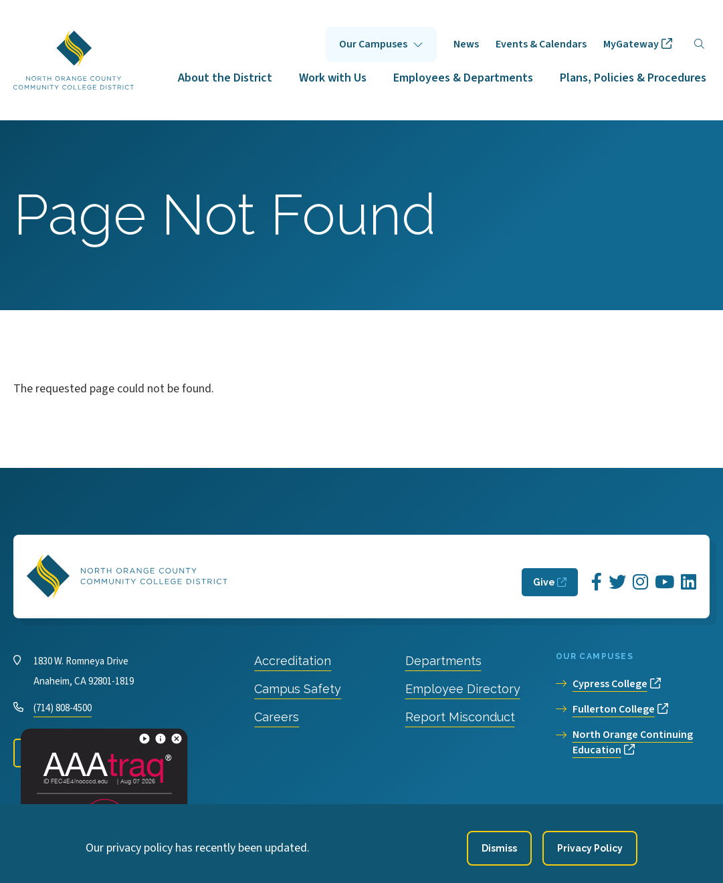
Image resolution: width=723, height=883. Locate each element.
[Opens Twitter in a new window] (617, 582)
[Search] (699, 44)
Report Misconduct (460, 717)
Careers (276, 717)
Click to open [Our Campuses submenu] (381, 44)
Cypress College (610, 683)
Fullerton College (614, 709)
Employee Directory (462, 689)
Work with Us (333, 78)
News (466, 44)
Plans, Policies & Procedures (633, 78)
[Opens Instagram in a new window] (640, 582)
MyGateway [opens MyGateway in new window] (631, 44)
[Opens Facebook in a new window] (596, 582)
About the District (225, 78)
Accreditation (292, 661)
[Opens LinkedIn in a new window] (688, 582)
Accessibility (336, 808)
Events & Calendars (541, 44)
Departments (443, 661)
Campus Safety (297, 689)
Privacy (274, 808)
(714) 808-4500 (62, 708)
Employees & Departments (463, 78)
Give (544, 582)
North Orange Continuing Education (633, 742)
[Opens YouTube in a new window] (664, 582)
